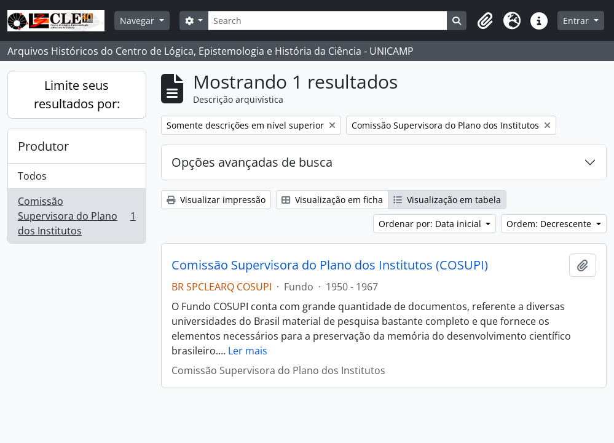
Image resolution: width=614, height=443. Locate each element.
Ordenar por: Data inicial (431, 223)
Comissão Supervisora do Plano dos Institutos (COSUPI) (329, 265)
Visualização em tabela (447, 200)
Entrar (577, 20)
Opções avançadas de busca (252, 162)
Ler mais (247, 350)
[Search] (327, 20)
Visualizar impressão (216, 200)
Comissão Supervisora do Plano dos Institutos (76, 215)
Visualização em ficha (332, 200)
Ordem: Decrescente (550, 223)
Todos (32, 176)
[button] (484, 20)
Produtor (43, 146)
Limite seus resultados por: (77, 94)
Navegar (138, 20)
